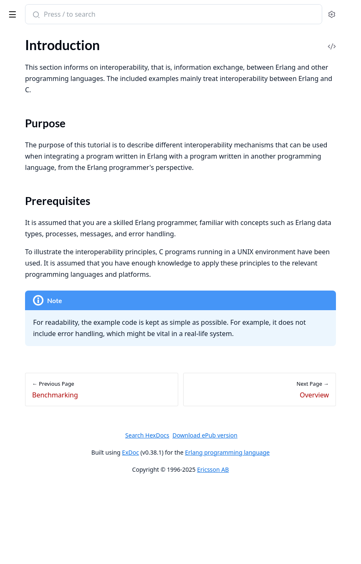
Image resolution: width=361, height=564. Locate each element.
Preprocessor (25, 60)
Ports (14, 394)
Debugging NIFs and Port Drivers (53, 451)
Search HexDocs (210, 514)
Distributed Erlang (32, 116)
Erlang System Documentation (58, 15)
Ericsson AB (275, 548)
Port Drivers (23, 417)
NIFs (13, 439)
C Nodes (18, 428)
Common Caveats (31, 179)
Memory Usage (28, 269)
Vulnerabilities (27, 537)
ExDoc (193, 531)
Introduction (24, 168)
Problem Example (31, 383)
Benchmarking (26, 303)
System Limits (25, 281)
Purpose (27, 347)
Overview (20, 372)
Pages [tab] (15, 45)
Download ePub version (267, 514)
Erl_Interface (24, 406)
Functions (20, 224)
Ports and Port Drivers (38, 139)
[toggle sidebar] (114, 13)
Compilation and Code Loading (50, 128)
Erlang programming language (289, 531)
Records (17, 71)
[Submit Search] (160, 15)
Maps (14, 202)
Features (18, 94)
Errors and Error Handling (43, 82)
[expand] (117, 61)
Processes (20, 105)
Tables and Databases (37, 236)
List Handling (25, 213)
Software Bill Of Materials (43, 508)
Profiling (18, 292)
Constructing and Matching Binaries (57, 191)
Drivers (16, 258)
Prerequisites (34, 357)
